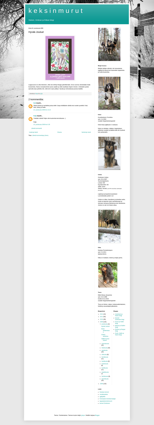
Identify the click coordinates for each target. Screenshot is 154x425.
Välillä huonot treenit (105, 339)
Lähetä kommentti (36, 128)
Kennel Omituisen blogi (119, 318)
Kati (34, 103)
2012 (101, 314)
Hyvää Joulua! (105, 326)
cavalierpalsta (104, 394)
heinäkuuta (105, 357)
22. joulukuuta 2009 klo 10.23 (42, 110)
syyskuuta (104, 350)
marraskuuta (105, 343)
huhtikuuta (105, 368)
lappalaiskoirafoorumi (106, 401)
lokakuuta (105, 348)
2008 (101, 383)
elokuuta (104, 354)
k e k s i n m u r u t (55, 10)
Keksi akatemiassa (105, 330)
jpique (83, 415)
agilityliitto (102, 396)
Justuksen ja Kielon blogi (119, 314)
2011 (101, 316)
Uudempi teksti (33, 132)
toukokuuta (105, 364)
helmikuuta (105, 376)
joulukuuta (105, 324)
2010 (101, 319)
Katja (35, 116)
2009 (101, 322)
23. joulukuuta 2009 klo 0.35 (41, 124)
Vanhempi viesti (86, 132)
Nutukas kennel (104, 392)
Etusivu (59, 132)
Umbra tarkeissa (104, 335)
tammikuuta (105, 379)
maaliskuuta (105, 372)
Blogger (97, 415)
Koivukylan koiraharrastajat (108, 399)
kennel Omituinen (105, 403)
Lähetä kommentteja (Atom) (40, 135)
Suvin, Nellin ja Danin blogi (119, 334)
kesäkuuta (105, 361)
